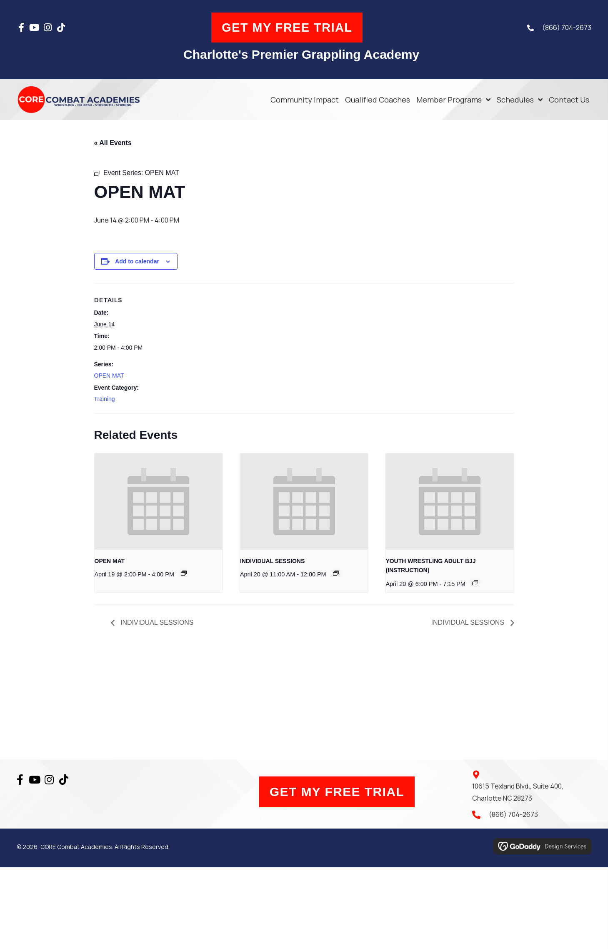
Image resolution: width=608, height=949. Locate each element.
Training (104, 399)
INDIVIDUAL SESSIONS (272, 561)
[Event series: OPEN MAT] (184, 573)
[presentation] (159, 501)
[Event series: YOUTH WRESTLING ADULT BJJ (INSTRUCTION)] (475, 582)
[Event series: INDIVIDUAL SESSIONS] (336, 573)
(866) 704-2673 (566, 27)
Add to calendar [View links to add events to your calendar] (137, 261)
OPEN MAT (109, 376)
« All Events (113, 142)
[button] (21, 27)
